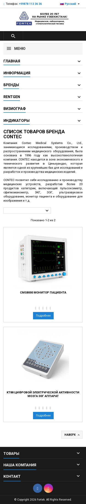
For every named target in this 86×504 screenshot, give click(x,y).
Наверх (72, 435)
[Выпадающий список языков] (70, 4)
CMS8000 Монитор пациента (43, 292)
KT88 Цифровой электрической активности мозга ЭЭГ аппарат (43, 394)
